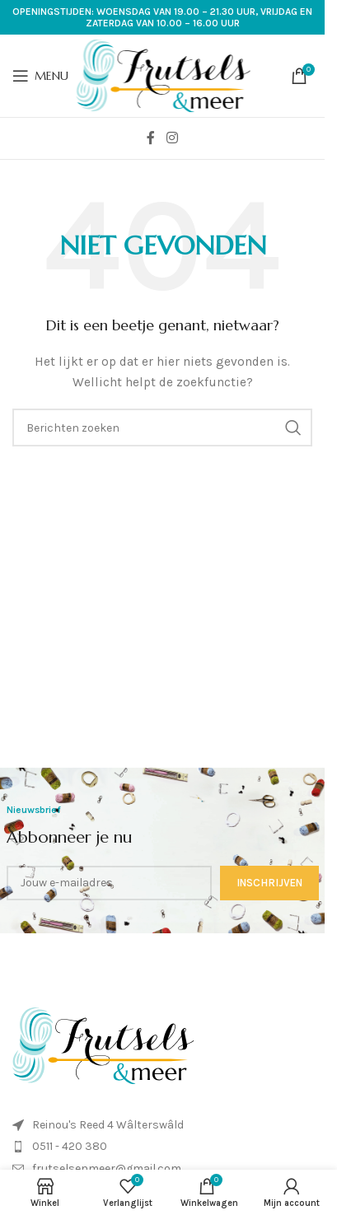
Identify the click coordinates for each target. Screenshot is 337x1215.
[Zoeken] (162, 427)
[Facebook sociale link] (151, 138)
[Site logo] (163, 75)
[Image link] (103, 1045)
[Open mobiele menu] (40, 75)
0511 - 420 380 (69, 1146)
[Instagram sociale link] (172, 138)
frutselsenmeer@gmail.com (106, 1168)
